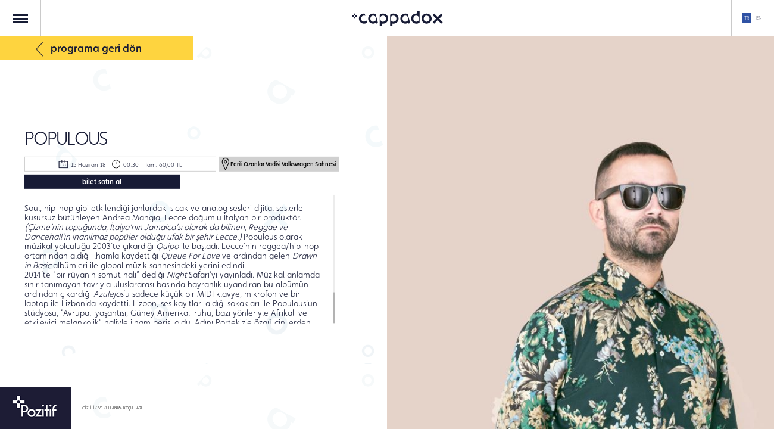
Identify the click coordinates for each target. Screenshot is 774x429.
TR (746, 18)
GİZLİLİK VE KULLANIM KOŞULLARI (112, 408)
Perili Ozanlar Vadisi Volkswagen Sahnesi (278, 163)
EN (759, 18)
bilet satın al (101, 181)
